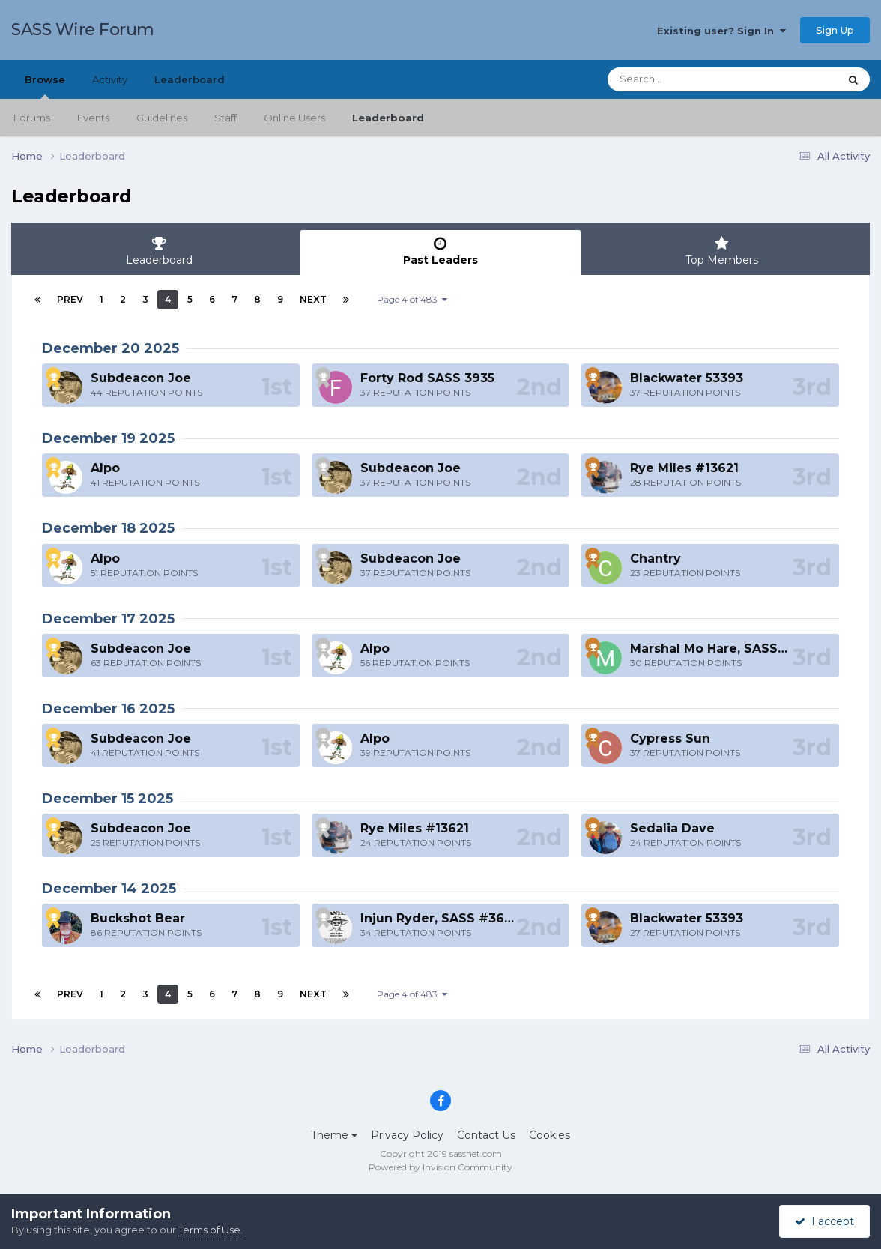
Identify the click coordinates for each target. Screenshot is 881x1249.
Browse (45, 86)
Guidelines (161, 118)
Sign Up (835, 30)
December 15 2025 (107, 798)
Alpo (105, 468)
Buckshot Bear (138, 918)
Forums (31, 118)
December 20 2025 (110, 348)
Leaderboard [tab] (159, 251)
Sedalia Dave (672, 828)
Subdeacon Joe (141, 378)
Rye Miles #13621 (684, 468)
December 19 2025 (108, 438)
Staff (225, 118)
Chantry (655, 558)
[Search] (682, 79)
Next (313, 299)
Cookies (549, 1135)
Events (93, 118)
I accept (824, 1221)
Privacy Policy (407, 1135)
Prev (70, 299)
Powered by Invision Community (440, 1167)
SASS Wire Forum (82, 29)
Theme (334, 1135)
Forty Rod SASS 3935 (427, 378)
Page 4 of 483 (412, 299)
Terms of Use (209, 1230)
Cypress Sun (670, 738)
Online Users (294, 118)
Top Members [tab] (722, 251)
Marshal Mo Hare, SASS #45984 (731, 648)
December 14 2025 (109, 888)
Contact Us (486, 1135)
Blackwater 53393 (686, 378)
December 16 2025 (108, 709)
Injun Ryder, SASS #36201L (446, 918)
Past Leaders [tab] (440, 251)
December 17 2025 (108, 619)
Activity (109, 79)
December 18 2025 (108, 528)
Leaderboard (388, 118)
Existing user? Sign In (721, 31)
